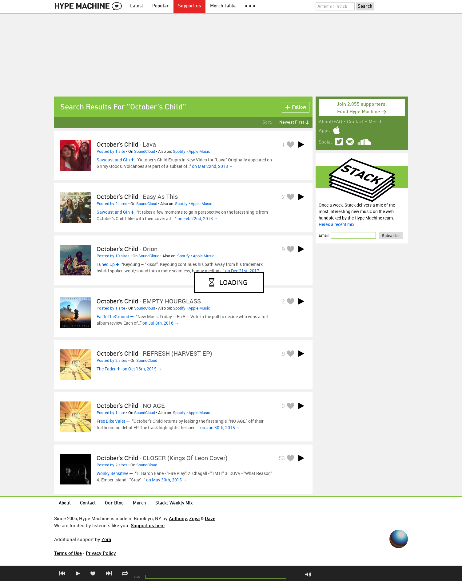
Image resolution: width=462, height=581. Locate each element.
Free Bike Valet (111, 421)
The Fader (106, 369)
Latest (136, 6)
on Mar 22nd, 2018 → (212, 166)
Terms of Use (68, 553)
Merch (375, 122)
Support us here (148, 525)
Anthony (178, 518)
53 (282, 458)
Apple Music (199, 151)
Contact (355, 122)
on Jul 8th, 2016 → (160, 323)
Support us (189, 6)
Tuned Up (106, 264)
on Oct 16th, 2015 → (142, 369)
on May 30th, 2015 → (166, 480)
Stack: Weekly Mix (174, 503)
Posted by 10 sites (113, 256)
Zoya (194, 518)
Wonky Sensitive (112, 473)
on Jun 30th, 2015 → (220, 427)
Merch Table (223, 6)
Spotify (179, 151)
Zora (106, 539)
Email (324, 235)
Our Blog (114, 503)
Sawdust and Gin (113, 160)
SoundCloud (144, 151)
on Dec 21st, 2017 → (245, 271)
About (65, 503)
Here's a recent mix (336, 224)
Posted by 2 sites (112, 203)
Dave (210, 518)
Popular (160, 6)
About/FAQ (330, 122)
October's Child (117, 144)
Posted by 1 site (111, 151)
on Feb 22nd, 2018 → (197, 218)
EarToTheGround (113, 316)
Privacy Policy (101, 553)
